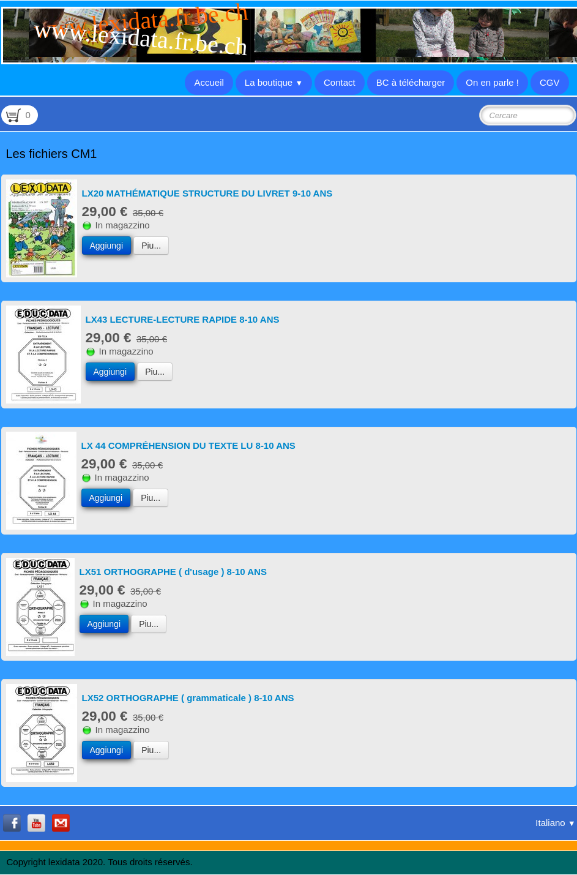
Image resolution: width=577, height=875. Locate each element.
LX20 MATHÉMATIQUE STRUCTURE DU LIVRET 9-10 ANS (207, 193)
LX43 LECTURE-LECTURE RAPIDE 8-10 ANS (183, 319)
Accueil (208, 82)
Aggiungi (107, 245)
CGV (550, 82)
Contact (340, 82)
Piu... (151, 245)
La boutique (274, 82)
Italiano (555, 822)
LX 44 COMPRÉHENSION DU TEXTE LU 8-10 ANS (188, 445)
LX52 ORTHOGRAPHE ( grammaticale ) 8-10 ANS (188, 698)
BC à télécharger (410, 82)
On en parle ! (492, 82)
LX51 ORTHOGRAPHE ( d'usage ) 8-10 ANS (173, 571)
